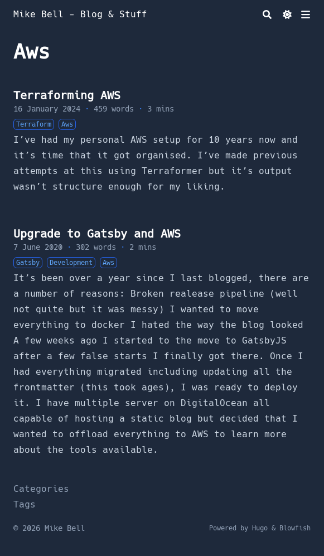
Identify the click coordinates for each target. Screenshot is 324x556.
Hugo (260, 528)
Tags (24, 504)
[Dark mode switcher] (287, 14)
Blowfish (295, 528)
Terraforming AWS (66, 95)
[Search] (267, 14)
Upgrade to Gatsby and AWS (97, 233)
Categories (41, 489)
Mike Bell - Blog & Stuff (80, 14)
